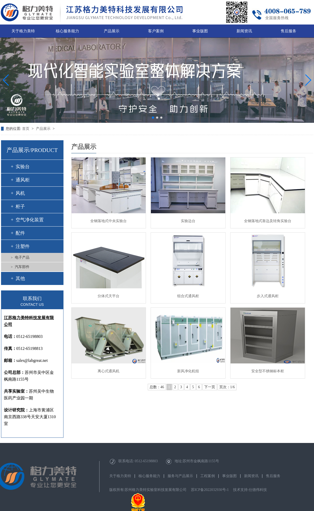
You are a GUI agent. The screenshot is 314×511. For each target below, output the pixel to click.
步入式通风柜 (268, 296)
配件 (20, 233)
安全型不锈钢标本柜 (267, 371)
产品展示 (111, 31)
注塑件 (23, 246)
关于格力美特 (23, 31)
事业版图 (200, 31)
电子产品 (22, 257)
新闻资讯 (244, 31)
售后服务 (288, 31)
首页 (26, 129)
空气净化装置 (30, 219)
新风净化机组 (188, 371)
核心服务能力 (67, 31)
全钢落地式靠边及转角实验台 (267, 221)
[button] (153, 118)
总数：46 (157, 387)
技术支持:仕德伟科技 (250, 490)
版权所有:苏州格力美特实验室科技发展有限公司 (148, 490)
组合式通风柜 (188, 296)
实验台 (23, 166)
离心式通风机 (108, 371)
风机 (20, 193)
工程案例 (207, 476)
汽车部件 (22, 267)
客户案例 (156, 31)
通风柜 (23, 179)
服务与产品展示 (180, 476)
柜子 (20, 206)
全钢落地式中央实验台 (108, 221)
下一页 (209, 387)
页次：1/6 (227, 387)
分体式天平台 (108, 296)
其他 (20, 278)
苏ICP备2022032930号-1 (210, 490)
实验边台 (188, 221)
